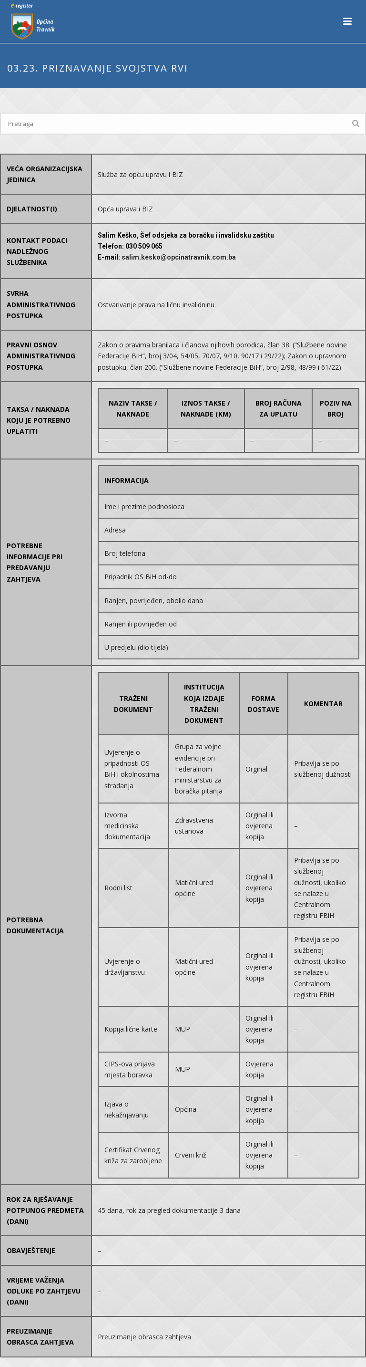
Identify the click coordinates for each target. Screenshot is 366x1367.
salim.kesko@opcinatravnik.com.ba (179, 257)
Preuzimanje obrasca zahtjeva (144, 1336)
